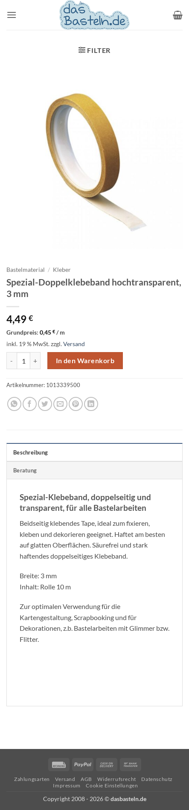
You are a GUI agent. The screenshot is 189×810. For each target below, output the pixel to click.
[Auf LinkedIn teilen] (91, 404)
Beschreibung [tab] (30, 452)
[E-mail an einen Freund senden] (60, 404)
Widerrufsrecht (116, 779)
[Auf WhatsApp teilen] (14, 404)
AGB (86, 779)
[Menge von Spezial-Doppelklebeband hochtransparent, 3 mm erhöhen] (35, 360)
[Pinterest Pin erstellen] (76, 404)
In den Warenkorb (85, 360)
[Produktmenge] (23, 360)
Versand (74, 343)
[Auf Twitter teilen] (45, 404)
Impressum (67, 785)
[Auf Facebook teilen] (30, 404)
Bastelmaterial (25, 269)
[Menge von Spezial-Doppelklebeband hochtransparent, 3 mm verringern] (11, 360)
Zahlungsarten (32, 779)
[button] (11, 14)
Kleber (62, 269)
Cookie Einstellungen (112, 785)
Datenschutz (157, 779)
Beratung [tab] (25, 470)
